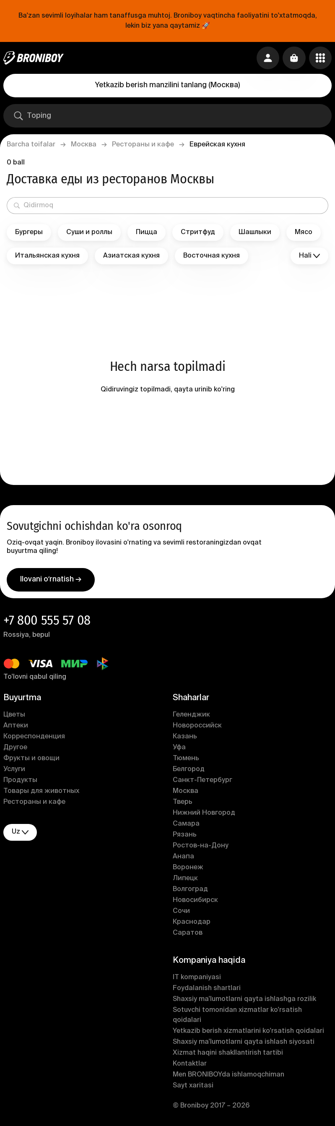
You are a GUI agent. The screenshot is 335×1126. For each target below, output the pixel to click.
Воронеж (188, 869)
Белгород (189, 771)
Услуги (14, 771)
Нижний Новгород (204, 814)
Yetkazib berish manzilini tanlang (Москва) (167, 85)
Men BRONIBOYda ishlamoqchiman (228, 1076)
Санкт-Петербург (202, 782)
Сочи (181, 913)
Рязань (185, 836)
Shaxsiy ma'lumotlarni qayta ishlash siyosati (243, 1043)
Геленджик (191, 716)
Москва (83, 144)
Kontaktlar (190, 1065)
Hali (309, 256)
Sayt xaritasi (193, 1087)
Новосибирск (195, 902)
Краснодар (191, 923)
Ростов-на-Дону (201, 847)
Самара (186, 825)
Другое (15, 749)
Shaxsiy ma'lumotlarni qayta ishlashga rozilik (244, 1001)
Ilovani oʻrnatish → (50, 581)
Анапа (183, 858)
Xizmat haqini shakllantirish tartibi (228, 1054)
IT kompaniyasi (197, 979)
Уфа (179, 749)
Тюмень (186, 760)
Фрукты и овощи (31, 760)
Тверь (182, 803)
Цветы (14, 716)
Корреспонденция (34, 738)
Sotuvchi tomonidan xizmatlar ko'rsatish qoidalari (237, 1017)
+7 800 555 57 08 (47, 622)
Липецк (185, 880)
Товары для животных (41, 793)
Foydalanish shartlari (207, 990)
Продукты (20, 782)
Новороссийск (197, 727)
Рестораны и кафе (143, 144)
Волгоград (190, 891)
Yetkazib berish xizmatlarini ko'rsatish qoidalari (248, 1033)
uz (20, 833)
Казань (185, 738)
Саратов (188, 934)
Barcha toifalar (31, 144)
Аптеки (15, 727)
